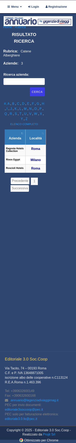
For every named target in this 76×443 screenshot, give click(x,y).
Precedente (20, 180)
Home (8, 27)
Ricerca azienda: (16, 74)
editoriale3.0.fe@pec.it (21, 419)
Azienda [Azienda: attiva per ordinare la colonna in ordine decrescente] (15, 138)
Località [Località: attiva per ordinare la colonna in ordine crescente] (36, 138)
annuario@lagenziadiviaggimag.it (34, 400)
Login (33, 6)
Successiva (20, 188)
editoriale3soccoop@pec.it (24, 409)
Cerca (37, 91)
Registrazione (56, 6)
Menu (14, 6)
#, (5, 103)
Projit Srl (49, 434)
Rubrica (20, 27)
